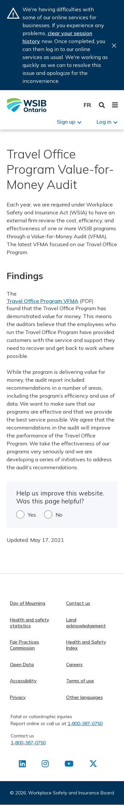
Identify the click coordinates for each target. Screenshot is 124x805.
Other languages (84, 697)
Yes (32, 514)
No (59, 514)
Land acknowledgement (86, 623)
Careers (74, 664)
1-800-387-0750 (85, 723)
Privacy (18, 697)
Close (114, 45)
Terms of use (80, 681)
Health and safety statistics (29, 623)
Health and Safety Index (86, 645)
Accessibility (23, 681)
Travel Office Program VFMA (42, 301)
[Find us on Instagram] (45, 765)
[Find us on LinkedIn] (22, 765)
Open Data (22, 664)
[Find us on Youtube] (68, 765)
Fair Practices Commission (24, 645)
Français (87, 105)
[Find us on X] (93, 765)
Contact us (78, 603)
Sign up (66, 121)
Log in (104, 121)
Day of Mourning (27, 603)
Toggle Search (102, 105)
